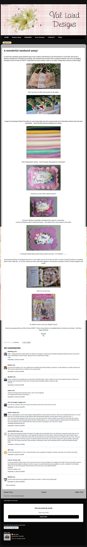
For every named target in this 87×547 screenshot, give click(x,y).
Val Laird (15, 534)
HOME (6, 37)
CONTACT (51, 37)
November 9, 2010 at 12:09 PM (16, 425)
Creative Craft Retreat (42, 56)
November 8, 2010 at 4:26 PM (16, 371)
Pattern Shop (16, 37)
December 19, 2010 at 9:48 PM (16, 481)
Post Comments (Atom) (17, 496)
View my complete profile (18, 538)
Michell (10, 477)
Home (44, 492)
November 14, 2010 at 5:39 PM (16, 471)
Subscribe (43, 517)
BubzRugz (11, 351)
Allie (9, 450)
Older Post (79, 492)
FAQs (60, 37)
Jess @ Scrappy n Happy (15, 402)
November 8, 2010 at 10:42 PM (16, 407)
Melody (10, 365)
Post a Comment (10, 485)
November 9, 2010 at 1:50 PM (16, 454)
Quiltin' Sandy (12, 412)
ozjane (10, 390)
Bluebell (10, 377)
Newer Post (8, 492)
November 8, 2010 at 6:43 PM (16, 385)
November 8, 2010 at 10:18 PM (16, 397)
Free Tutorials (40, 37)
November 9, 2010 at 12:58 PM (16, 444)
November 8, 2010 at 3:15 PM (16, 359)
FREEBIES (28, 37)
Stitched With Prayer (14, 431)
